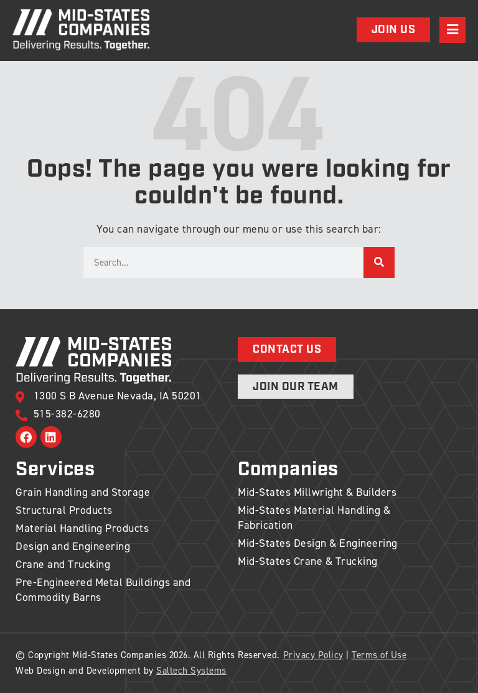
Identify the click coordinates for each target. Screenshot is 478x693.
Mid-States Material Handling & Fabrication (314, 518)
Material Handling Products (82, 528)
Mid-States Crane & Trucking (308, 561)
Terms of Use (379, 655)
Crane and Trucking (63, 564)
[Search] (379, 262)
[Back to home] (80, 29)
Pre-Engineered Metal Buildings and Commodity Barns (103, 590)
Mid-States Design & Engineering (318, 543)
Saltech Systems (191, 670)
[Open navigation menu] (452, 30)
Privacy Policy (313, 655)
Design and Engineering (73, 546)
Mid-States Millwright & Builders (317, 492)
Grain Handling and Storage (83, 492)
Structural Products (64, 510)
